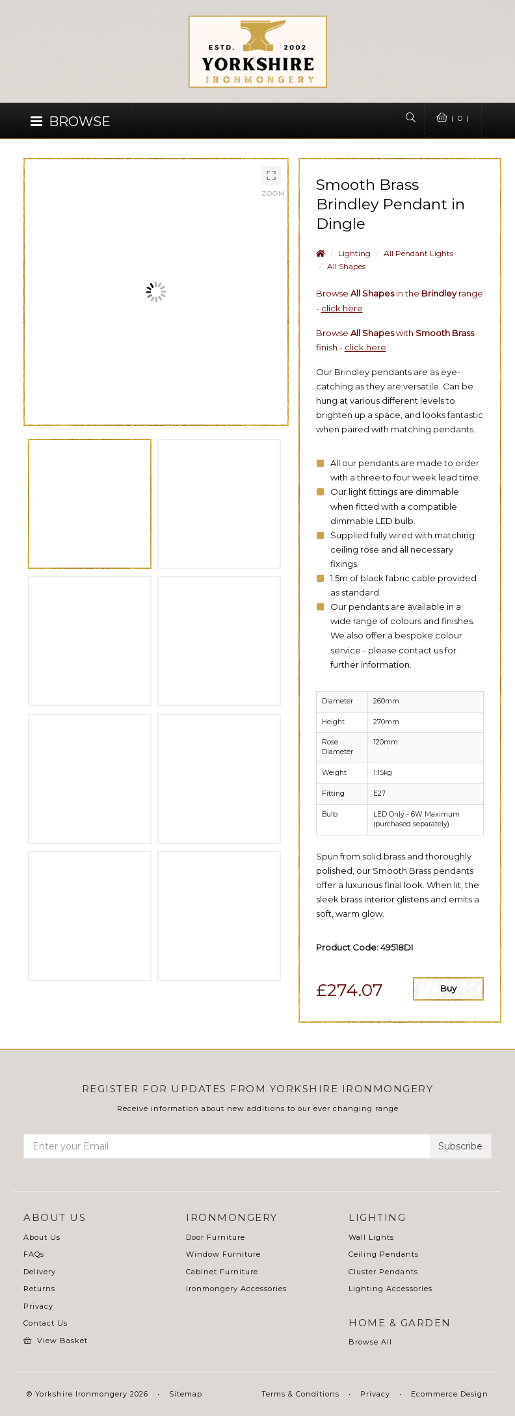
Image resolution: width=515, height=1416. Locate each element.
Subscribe (460, 1146)
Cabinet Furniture (222, 1271)
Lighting (354, 253)
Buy (448, 988)
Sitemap (185, 1393)
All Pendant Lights (418, 253)
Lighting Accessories (390, 1288)
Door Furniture (215, 1237)
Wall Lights (371, 1237)
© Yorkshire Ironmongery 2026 (87, 1393)
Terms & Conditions (300, 1393)
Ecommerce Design (449, 1393)
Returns (39, 1288)
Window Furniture (223, 1254)
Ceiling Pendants (384, 1254)
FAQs (33, 1254)
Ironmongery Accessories (236, 1288)
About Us (41, 1237)
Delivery (39, 1271)
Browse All (370, 1341)
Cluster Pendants (383, 1271)
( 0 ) (450, 118)
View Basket (55, 1340)
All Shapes (346, 266)
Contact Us (45, 1323)
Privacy (38, 1306)
